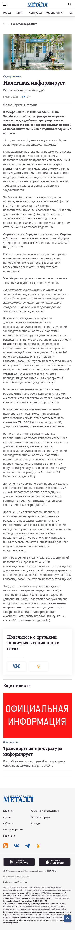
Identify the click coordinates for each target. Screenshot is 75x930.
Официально (12, 76)
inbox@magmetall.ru (22, 901)
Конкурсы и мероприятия (46, 12)
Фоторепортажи (13, 829)
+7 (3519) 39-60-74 (39, 901)
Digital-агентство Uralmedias (15, 882)
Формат (65, 234)
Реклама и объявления (44, 810)
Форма (8, 234)
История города (40, 817)
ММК (19, 12)
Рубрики (8, 823)
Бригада (35, 823)
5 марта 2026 (10, 96)
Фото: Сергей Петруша (20, 105)
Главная (8, 810)
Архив (7, 817)
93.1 (26, 422)
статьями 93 (12, 422)
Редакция (9, 835)
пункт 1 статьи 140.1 (18, 168)
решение (9, 344)
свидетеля (20, 426)
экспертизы (55, 426)
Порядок (31, 234)
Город (7, 12)
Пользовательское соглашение (16, 876)
